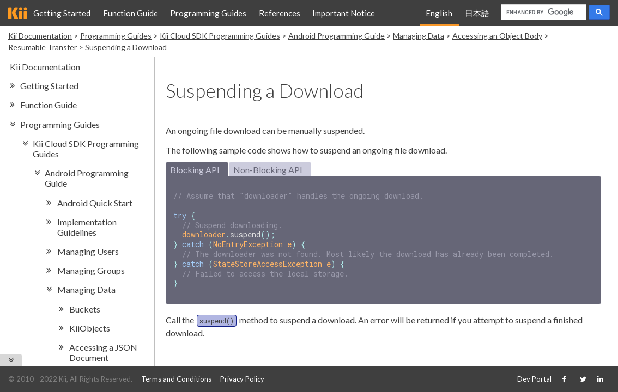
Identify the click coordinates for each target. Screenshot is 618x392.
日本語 (477, 13)
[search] (542, 12)
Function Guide (130, 13)
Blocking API (195, 169)
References (279, 13)
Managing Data (418, 35)
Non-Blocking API (267, 169)
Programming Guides (208, 13)
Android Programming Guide (336, 35)
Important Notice (343, 13)
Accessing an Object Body (497, 35)
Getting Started (61, 13)
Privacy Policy (242, 379)
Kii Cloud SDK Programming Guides (220, 35)
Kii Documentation (40, 35)
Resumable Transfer (42, 47)
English (439, 13)
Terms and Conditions (176, 379)
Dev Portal (534, 379)
